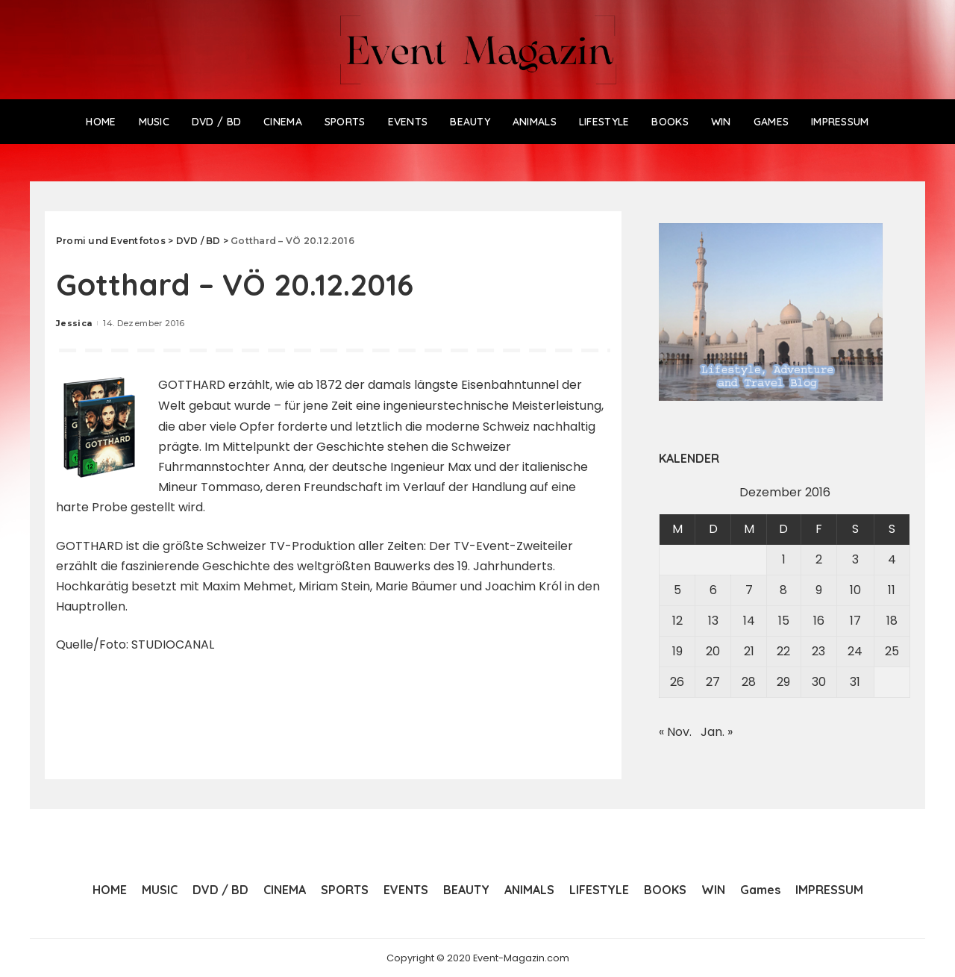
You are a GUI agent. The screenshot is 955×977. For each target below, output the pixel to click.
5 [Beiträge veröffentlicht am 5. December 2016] (677, 590)
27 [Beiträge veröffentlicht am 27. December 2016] (713, 681)
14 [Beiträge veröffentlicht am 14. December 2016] (749, 620)
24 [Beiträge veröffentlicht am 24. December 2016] (855, 651)
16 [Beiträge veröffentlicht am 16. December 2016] (818, 620)
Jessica (74, 323)
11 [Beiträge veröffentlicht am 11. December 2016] (891, 590)
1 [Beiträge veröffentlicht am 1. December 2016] (784, 559)
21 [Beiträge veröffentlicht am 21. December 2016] (749, 651)
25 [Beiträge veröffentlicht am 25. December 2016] (892, 651)
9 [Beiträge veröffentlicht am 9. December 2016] (818, 590)
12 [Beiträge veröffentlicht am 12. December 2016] (677, 620)
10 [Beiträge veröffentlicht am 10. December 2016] (855, 590)
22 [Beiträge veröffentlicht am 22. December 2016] (783, 651)
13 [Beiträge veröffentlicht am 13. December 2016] (713, 620)
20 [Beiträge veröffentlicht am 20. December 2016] (713, 651)
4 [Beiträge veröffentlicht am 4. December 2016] (892, 559)
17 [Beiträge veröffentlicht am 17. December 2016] (855, 620)
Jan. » (717, 731)
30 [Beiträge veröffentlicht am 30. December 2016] (819, 681)
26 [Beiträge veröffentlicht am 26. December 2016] (677, 681)
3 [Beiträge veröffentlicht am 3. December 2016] (855, 559)
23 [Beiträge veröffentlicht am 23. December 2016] (818, 651)
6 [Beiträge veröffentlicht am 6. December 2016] (713, 590)
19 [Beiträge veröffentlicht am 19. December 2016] (677, 651)
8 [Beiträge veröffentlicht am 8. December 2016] (783, 590)
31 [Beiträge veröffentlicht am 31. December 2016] (855, 681)
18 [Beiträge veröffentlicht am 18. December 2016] (892, 620)
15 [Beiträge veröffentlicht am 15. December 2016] (783, 620)
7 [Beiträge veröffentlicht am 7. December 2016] (749, 590)
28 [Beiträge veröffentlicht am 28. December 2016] (749, 681)
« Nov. (675, 731)
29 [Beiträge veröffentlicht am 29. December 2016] (783, 681)
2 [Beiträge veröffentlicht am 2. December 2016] (818, 559)
